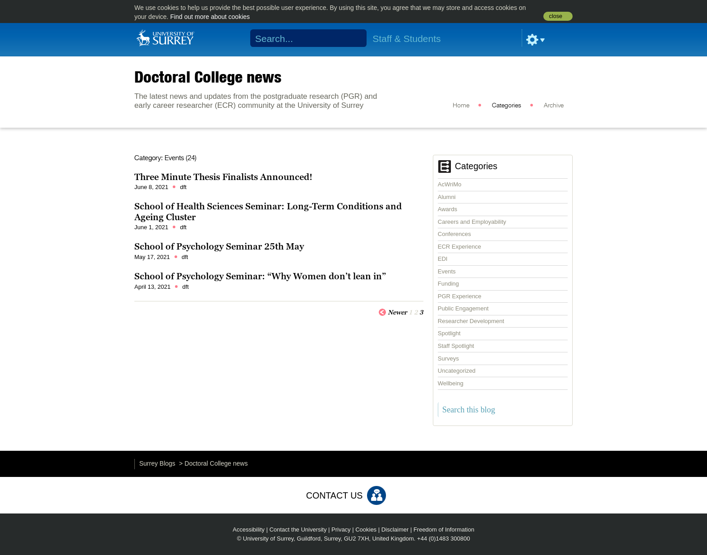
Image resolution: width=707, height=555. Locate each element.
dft (183, 187)
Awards (447, 209)
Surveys (448, 358)
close (555, 16)
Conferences (454, 234)
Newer (392, 312)
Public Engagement (463, 308)
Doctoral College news (207, 76)
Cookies (365, 529)
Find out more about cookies (210, 16)
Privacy (341, 529)
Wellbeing (451, 383)
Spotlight (449, 333)
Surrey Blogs (157, 463)
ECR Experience (459, 246)
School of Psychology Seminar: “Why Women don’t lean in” (260, 276)
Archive (554, 105)
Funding (448, 283)
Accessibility (249, 529)
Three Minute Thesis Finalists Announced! (223, 177)
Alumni (447, 197)
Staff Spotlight (456, 345)
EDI (443, 258)
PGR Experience (460, 296)
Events (447, 271)
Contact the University (297, 529)
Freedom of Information (443, 529)
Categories (506, 105)
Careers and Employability (472, 221)
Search (354, 38)
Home (461, 105)
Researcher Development (471, 321)
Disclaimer (395, 529)
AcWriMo (449, 184)
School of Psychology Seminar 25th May (219, 246)
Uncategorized (457, 370)
